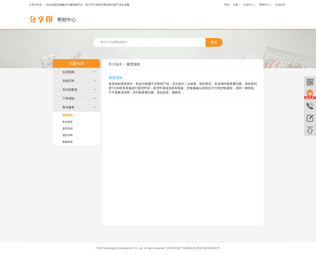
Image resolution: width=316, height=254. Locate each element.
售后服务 (79, 107)
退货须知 (67, 115)
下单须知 (79, 98)
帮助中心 (264, 4)
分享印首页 (35, 4)
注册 (235, 4)
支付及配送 (79, 89)
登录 (226, 4)
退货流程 (67, 128)
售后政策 (67, 121)
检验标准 (67, 141)
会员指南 (79, 72)
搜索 (214, 42)
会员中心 (249, 4)
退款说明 (67, 135)
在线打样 (79, 80)
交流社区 (280, 4)
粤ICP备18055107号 (208, 248)
